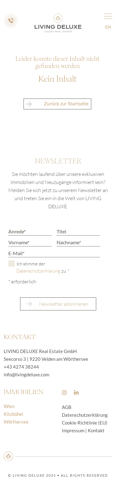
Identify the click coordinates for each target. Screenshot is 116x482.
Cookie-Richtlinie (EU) (84, 422)
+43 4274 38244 (21, 367)
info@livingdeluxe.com (26, 374)
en (108, 27)
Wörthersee (16, 422)
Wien (9, 406)
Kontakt (96, 430)
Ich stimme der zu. (42, 267)
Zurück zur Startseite (57, 103)
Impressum (73, 430)
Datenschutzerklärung (38, 271)
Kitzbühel (13, 414)
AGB (66, 407)
